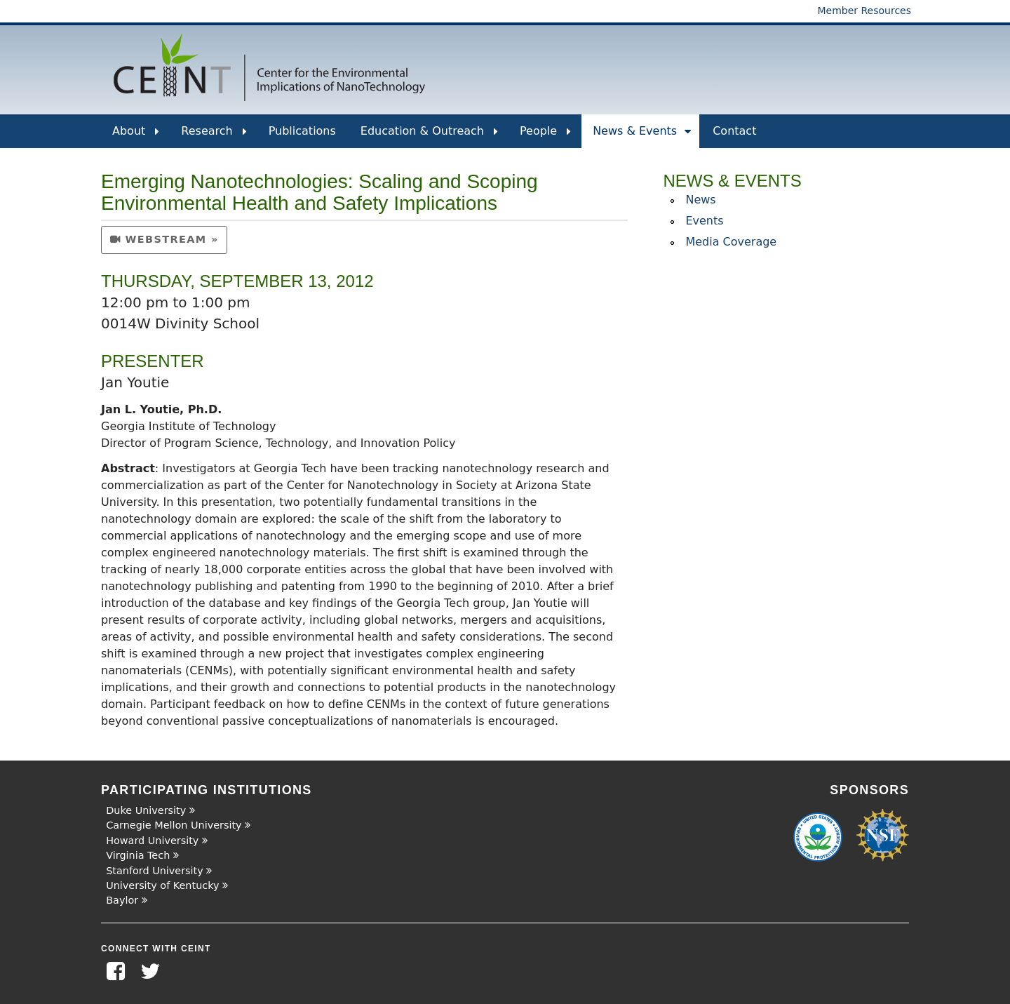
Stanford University (154, 870)
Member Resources (864, 10)
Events (704, 220)
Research (213, 136)
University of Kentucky (162, 885)
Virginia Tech (138, 855)
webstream (158, 239)
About (135, 136)
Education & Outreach (429, 136)
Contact (734, 131)
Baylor (122, 900)
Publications (302, 131)
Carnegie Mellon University (173, 825)
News (700, 199)
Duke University (146, 810)
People (545, 136)
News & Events (642, 136)
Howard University (152, 840)
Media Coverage (730, 241)
